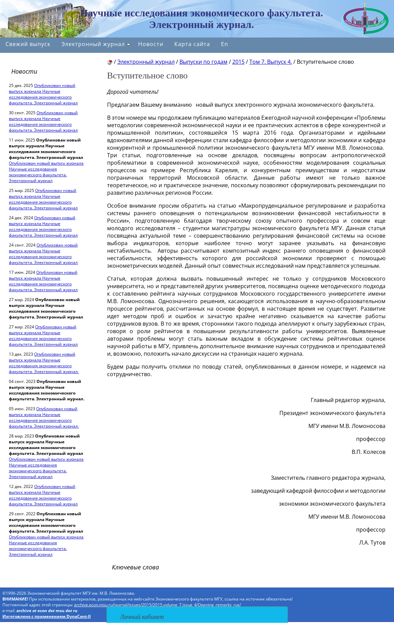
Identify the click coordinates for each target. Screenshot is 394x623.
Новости (150, 44)
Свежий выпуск (27, 44)
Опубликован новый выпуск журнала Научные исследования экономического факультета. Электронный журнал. (44, 362)
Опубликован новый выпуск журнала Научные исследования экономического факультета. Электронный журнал (43, 94)
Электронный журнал (95, 44)
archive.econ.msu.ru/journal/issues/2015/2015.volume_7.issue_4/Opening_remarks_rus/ (157, 605)
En (224, 44)
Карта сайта (192, 44)
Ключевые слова (135, 567)
